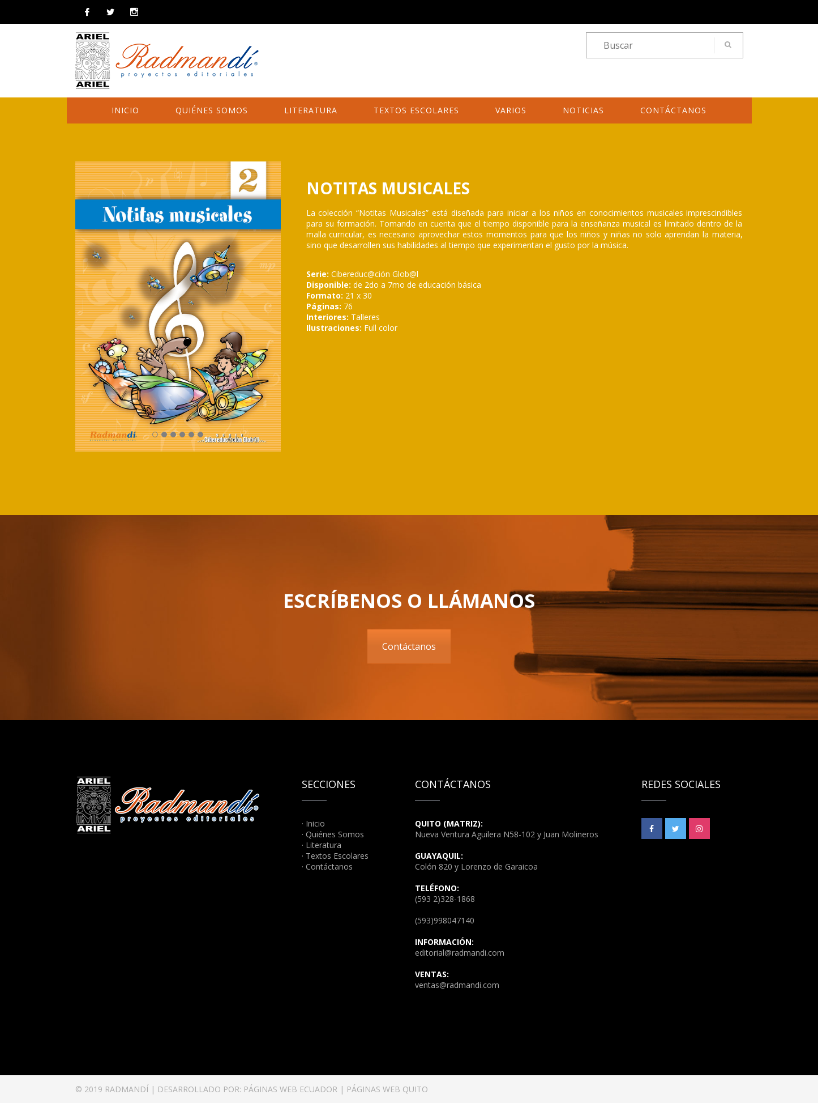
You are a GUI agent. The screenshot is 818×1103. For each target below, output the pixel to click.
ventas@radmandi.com (457, 985)
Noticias (583, 110)
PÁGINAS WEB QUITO (387, 1089)
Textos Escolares (416, 110)
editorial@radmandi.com (459, 952)
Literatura (310, 110)
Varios (510, 110)
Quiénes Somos (211, 110)
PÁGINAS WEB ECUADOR (290, 1089)
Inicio (125, 110)
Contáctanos (673, 110)
